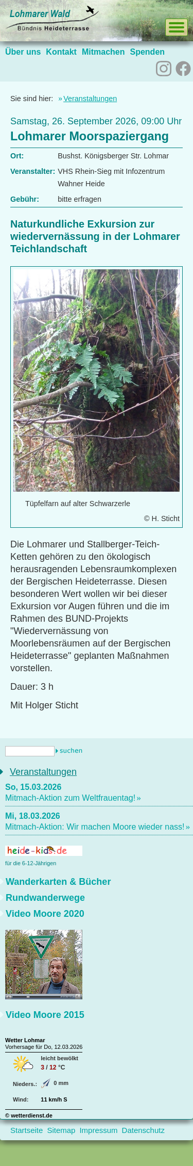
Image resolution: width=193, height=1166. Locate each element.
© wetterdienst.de (28, 1115)
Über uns (23, 51)
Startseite (26, 1130)
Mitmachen (103, 51)
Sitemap (61, 1130)
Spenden (147, 51)
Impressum (98, 1130)
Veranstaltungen (90, 98)
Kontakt (61, 51)
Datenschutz (143, 1130)
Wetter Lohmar (25, 1040)
